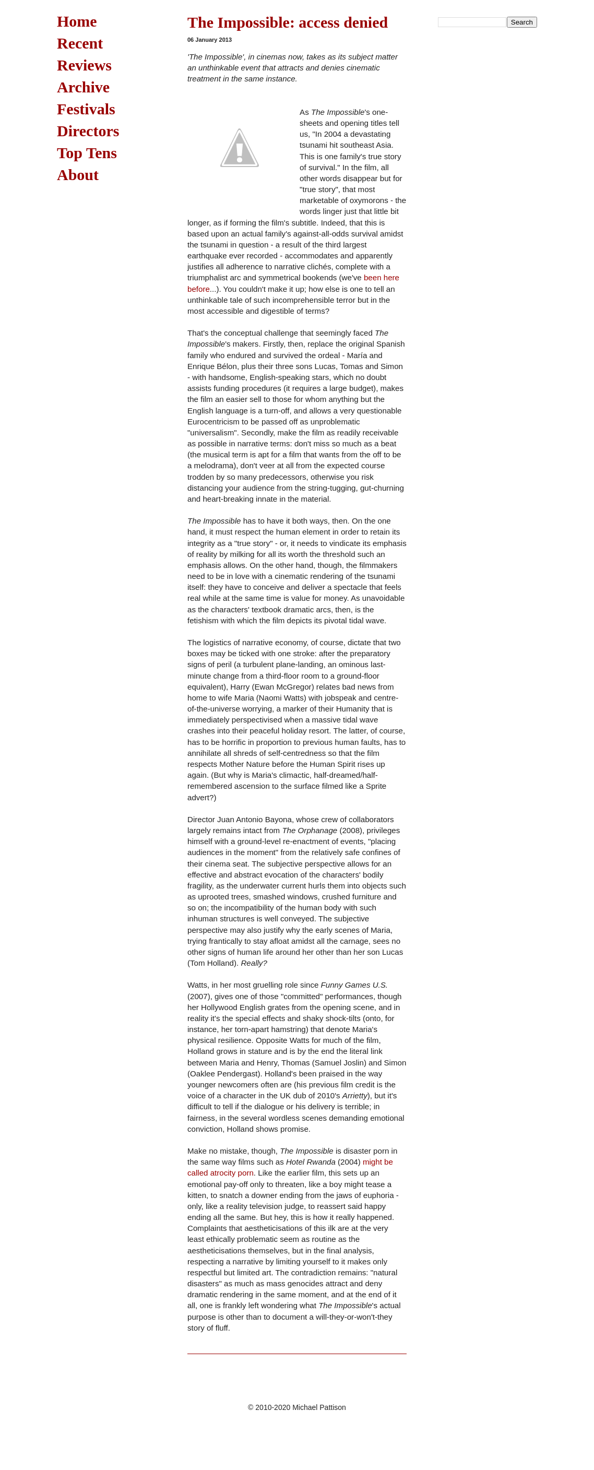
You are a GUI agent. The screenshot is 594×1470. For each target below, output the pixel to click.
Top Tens (87, 152)
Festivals (86, 108)
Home (77, 21)
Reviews (84, 65)
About (78, 174)
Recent (80, 43)
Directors (88, 130)
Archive (83, 87)
